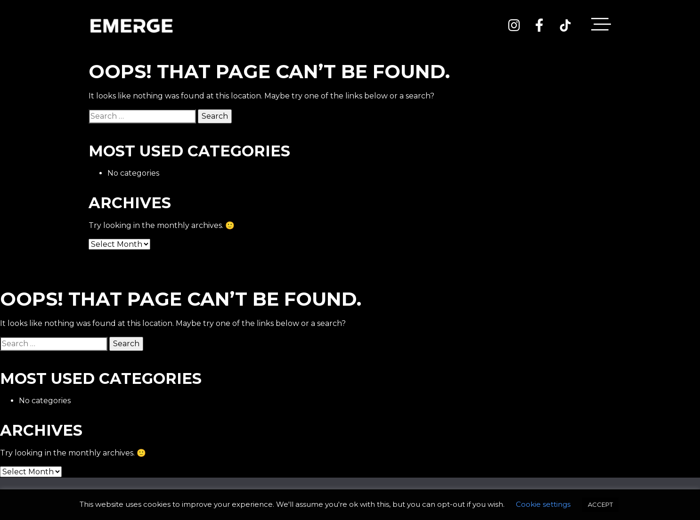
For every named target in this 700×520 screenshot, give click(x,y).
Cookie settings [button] (543, 504)
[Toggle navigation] (601, 26)
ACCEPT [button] (600, 504)
